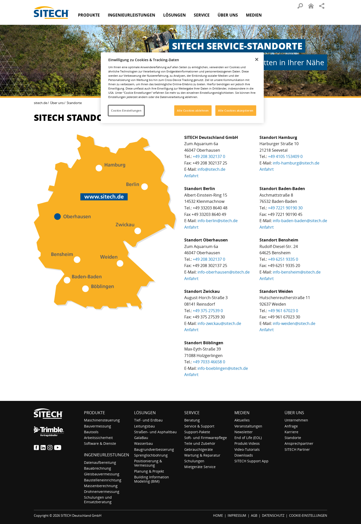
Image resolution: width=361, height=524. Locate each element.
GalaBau (141, 437)
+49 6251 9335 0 (283, 259)
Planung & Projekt (149, 471)
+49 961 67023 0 (283, 310)
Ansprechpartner (299, 443)
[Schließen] (256, 59)
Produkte (89, 15)
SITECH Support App (251, 461)
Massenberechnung (101, 485)
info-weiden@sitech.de (294, 323)
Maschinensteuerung (102, 420)
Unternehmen (296, 420)
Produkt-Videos (247, 443)
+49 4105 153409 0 (285, 156)
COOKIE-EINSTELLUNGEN (308, 515)
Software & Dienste (100, 443)
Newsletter (243, 431)
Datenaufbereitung (100, 462)
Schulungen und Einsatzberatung (98, 499)
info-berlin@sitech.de (218, 220)
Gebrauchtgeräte (198, 449)
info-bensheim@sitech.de (297, 272)
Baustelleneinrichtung (102, 480)
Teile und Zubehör (199, 443)
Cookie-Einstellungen (126, 110)
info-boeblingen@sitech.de (223, 368)
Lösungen (145, 412)
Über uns (57, 103)
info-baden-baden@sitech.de (300, 220)
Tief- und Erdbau (148, 420)
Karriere (291, 431)
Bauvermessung (97, 426)
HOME (218, 515)
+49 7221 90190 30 (285, 208)
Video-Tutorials (247, 449)
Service (192, 412)
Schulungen (194, 461)
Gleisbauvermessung (101, 474)
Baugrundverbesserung (154, 449)
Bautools (91, 431)
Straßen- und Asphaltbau (155, 431)
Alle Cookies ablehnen (193, 110)
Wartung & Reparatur (202, 455)
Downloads (243, 455)
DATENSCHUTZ (273, 515)
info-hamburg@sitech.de (296, 163)
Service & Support (199, 426)
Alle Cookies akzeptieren (235, 110)
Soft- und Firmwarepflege (205, 437)
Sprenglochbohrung (151, 455)
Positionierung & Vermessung (148, 463)
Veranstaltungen (248, 426)
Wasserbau (143, 443)
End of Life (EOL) (248, 437)
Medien (241, 412)
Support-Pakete (197, 431)
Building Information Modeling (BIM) (151, 479)
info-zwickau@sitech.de (219, 323)
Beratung (192, 420)
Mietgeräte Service (200, 466)
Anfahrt (191, 176)
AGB (254, 515)
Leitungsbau (144, 426)
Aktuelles (242, 420)
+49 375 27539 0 (208, 310)
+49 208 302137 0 (209, 156)
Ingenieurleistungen (106, 455)
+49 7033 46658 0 (209, 362)
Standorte (293, 437)
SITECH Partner (297, 449)
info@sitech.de (211, 169)
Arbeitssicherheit (98, 437)
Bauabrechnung (97, 468)
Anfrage (291, 426)
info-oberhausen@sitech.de (224, 272)
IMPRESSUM (237, 515)
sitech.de (40, 103)
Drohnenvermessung (101, 491)
